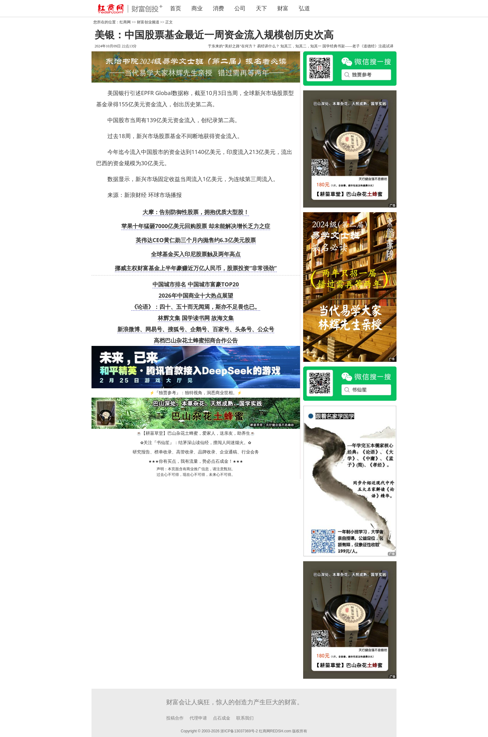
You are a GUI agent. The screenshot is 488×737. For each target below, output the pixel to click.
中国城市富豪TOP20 (213, 284)
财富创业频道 (148, 22)
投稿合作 (175, 718)
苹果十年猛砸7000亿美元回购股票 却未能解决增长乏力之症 (195, 226)
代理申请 (198, 718)
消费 (218, 8)
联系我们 (245, 718)
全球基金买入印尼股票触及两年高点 (196, 254)
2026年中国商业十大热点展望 (195, 295)
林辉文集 (169, 318)
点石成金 (221, 718)
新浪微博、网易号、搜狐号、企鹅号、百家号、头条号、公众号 (195, 329)
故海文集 (222, 318)
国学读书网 (196, 318)
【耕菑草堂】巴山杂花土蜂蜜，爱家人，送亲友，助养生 (195, 433)
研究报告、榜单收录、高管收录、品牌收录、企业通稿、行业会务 (196, 452)
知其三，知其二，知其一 (300, 46)
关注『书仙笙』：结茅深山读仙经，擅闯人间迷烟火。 (195, 442)
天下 (261, 8)
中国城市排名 (169, 284)
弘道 (304, 8)
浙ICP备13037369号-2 (239, 731)
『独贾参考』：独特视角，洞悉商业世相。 (195, 392)
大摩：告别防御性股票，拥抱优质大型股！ (196, 212)
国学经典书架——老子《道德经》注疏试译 (357, 46)
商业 (197, 8)
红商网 (125, 22)
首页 (175, 8)
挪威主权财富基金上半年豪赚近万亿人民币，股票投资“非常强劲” (196, 268)
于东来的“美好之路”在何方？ (232, 46)
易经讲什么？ (268, 46)
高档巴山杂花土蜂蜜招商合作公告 (196, 340)
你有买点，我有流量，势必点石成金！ (196, 461)
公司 (240, 8)
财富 (283, 8)
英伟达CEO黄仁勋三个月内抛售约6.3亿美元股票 (196, 240)
